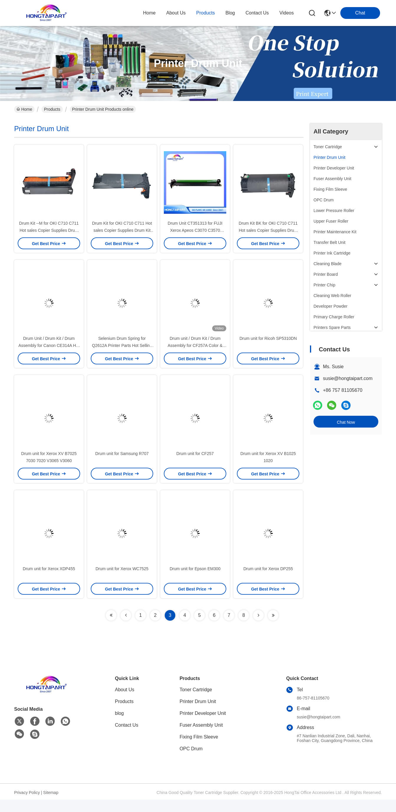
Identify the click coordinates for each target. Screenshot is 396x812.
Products (52, 109)
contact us (257, 12)
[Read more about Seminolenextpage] (111, 615)
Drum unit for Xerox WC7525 (121, 568)
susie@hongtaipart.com (347, 378)
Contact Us (126, 725)
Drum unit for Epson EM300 (195, 568)
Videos (286, 12)
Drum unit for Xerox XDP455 (49, 568)
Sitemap (50, 792)
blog (230, 12)
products (205, 12)
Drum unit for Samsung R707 (121, 453)
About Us (124, 689)
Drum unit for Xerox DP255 (268, 568)
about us (176, 12)
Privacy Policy (27, 792)
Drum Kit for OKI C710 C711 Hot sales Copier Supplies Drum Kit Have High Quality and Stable (122, 230)
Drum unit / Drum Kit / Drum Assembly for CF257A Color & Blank (195, 345)
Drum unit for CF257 (195, 453)
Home (149, 12)
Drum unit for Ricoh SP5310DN (268, 338)
